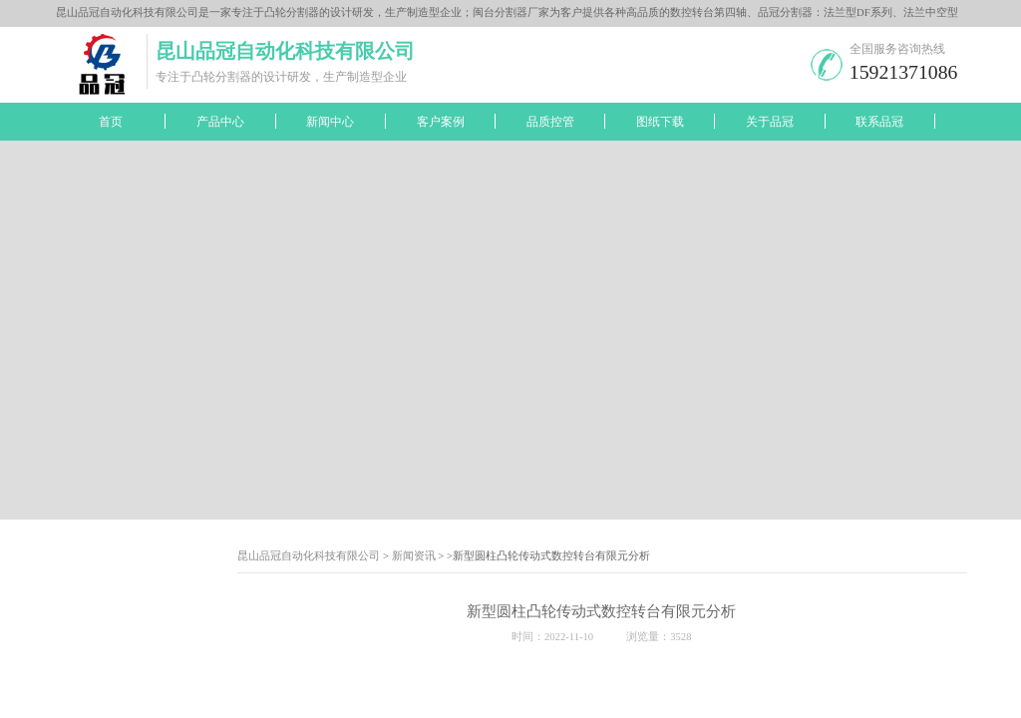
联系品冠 (879, 122)
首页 (111, 122)
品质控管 (550, 122)
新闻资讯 (414, 555)
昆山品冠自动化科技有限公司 (308, 555)
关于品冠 (770, 122)
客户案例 (441, 122)
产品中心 (220, 122)
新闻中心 (330, 122)
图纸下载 (660, 122)
